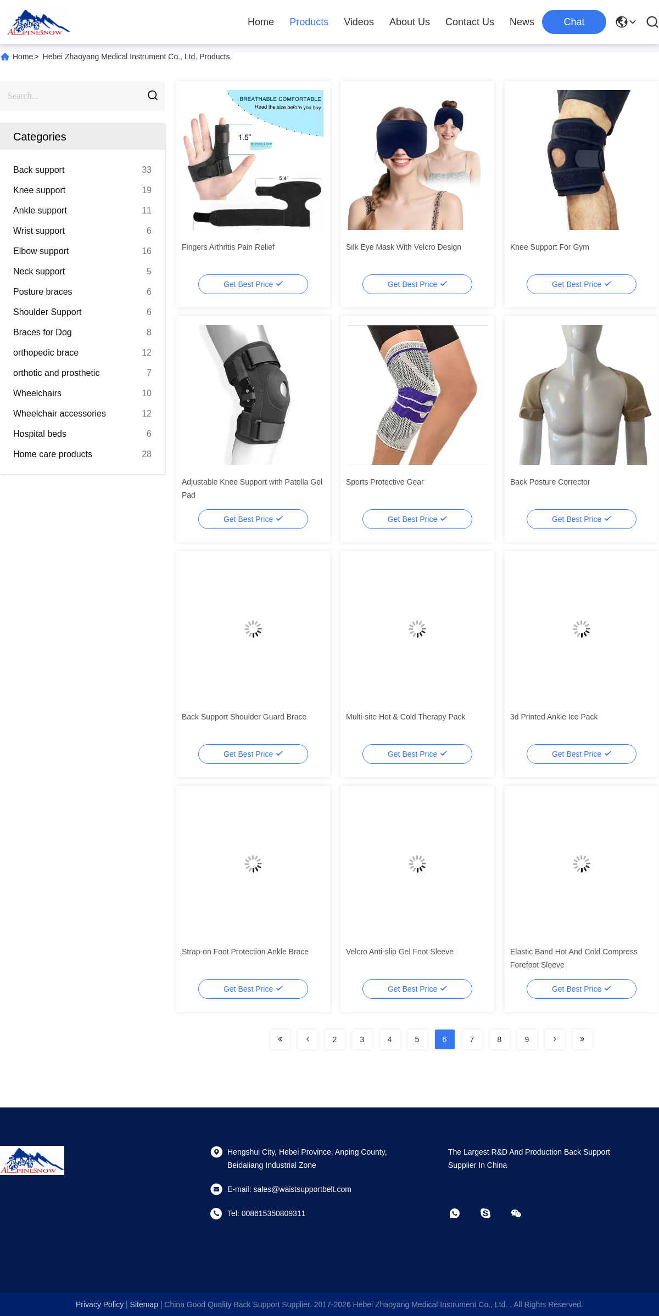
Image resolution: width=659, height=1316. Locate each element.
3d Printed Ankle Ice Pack (554, 716)
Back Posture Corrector (550, 481)
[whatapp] (462, 1213)
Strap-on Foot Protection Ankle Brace (245, 951)
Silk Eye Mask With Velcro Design (403, 247)
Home (261, 22)
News (522, 22)
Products (308, 22)
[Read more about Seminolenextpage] (280, 1039)
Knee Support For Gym (549, 247)
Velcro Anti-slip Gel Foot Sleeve (400, 951)
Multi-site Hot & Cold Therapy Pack (406, 716)
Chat (573, 21)
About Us (409, 22)
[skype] (493, 1213)
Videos (359, 22)
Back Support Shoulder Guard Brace (244, 716)
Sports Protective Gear (385, 481)
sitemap (144, 1304)
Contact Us (469, 22)
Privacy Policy (100, 1304)
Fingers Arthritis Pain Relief (228, 247)
